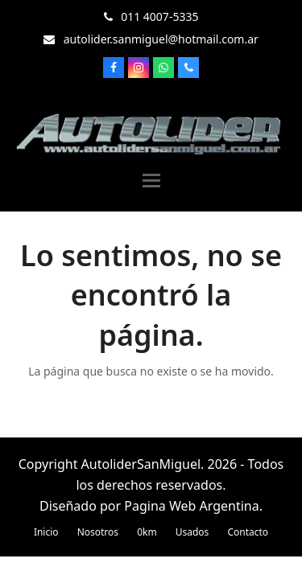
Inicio (46, 532)
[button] (151, 180)
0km (146, 532)
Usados (192, 532)
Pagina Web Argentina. (193, 506)
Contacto (247, 532)
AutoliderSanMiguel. (143, 464)
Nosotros (97, 532)
